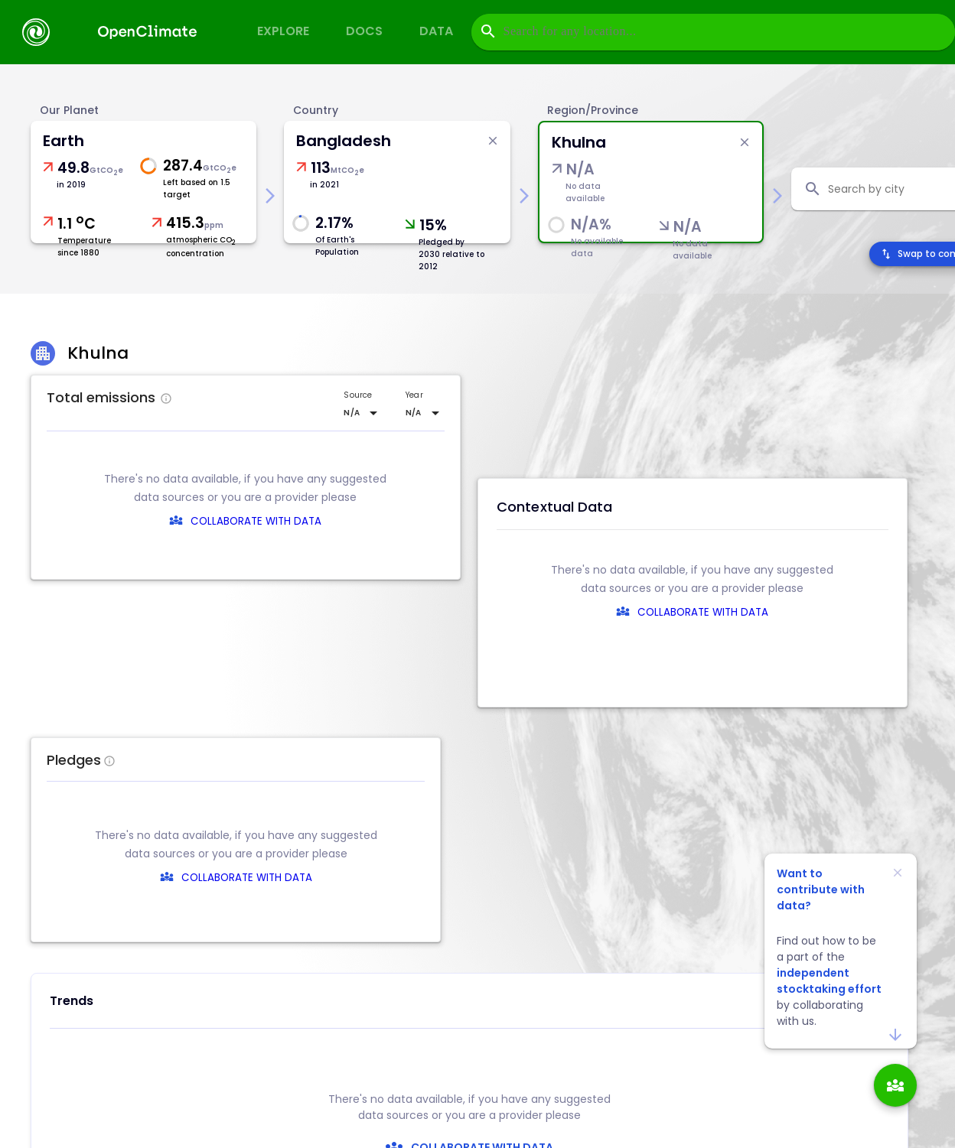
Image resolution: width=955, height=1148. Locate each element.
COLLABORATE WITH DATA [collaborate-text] (480, 877)
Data (436, 31)
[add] (895, 1085)
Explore (283, 31)
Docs (364, 31)
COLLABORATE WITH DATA (256, 521)
